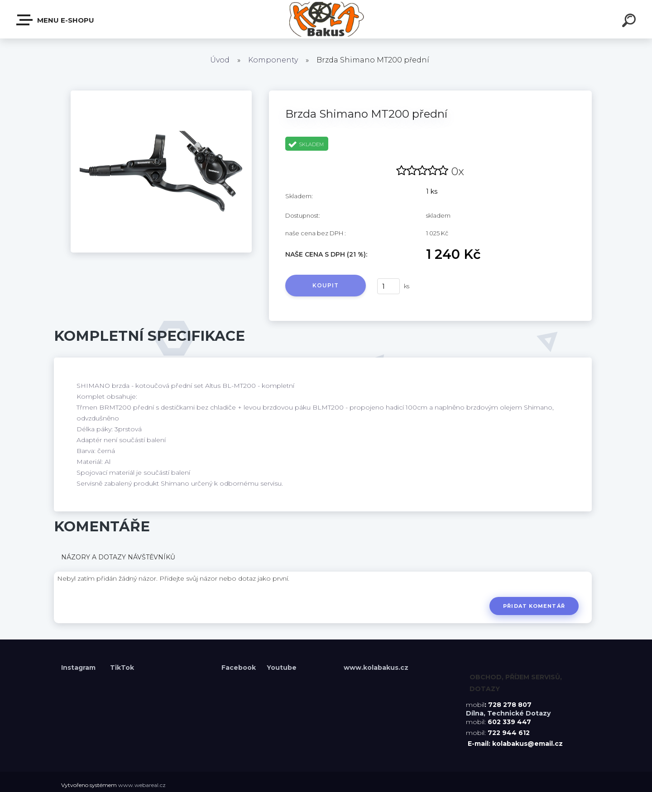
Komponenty (273, 60)
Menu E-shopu (55, 19)
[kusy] (388, 286)
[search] (630, 21)
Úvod (220, 60)
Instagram (79, 667)
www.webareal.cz (142, 785)
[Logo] (326, 19)
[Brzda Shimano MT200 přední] (161, 94)
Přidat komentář (534, 606)
